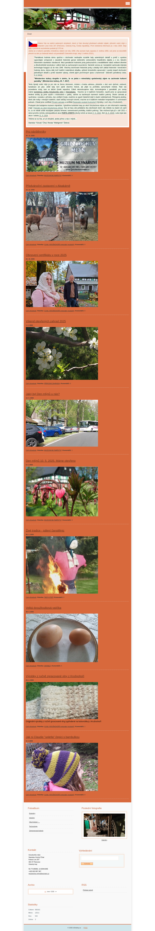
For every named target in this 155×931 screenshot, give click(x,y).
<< (45, 891)
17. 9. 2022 (96, 113)
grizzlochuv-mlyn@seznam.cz (39, 873)
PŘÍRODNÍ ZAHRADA (52, 383)
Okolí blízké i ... (34, 822)
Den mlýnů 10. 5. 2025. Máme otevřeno (51, 460)
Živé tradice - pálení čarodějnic (45, 530)
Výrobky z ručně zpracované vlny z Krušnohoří (55, 676)
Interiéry (32, 818)
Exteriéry (32, 813)
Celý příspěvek (31, 175)
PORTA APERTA (68, 113)
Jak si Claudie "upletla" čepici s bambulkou (52, 737)
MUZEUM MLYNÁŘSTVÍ (52, 175)
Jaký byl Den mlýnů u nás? (43, 394)
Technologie (33, 826)
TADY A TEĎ (48, 597)
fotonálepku (71, 92)
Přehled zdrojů (88, 890)
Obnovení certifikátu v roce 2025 (46, 255)
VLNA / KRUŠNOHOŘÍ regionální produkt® (59, 244)
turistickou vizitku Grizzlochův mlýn (48, 92)
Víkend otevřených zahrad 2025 (46, 321)
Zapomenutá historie (36, 831)
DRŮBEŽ (47, 666)
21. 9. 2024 (43, 116)
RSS (86, 928)
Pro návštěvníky (36, 131)
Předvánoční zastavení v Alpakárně (48, 185)
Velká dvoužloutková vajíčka (43, 607)
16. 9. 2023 (109, 113)
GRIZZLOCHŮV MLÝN (48, 12)
